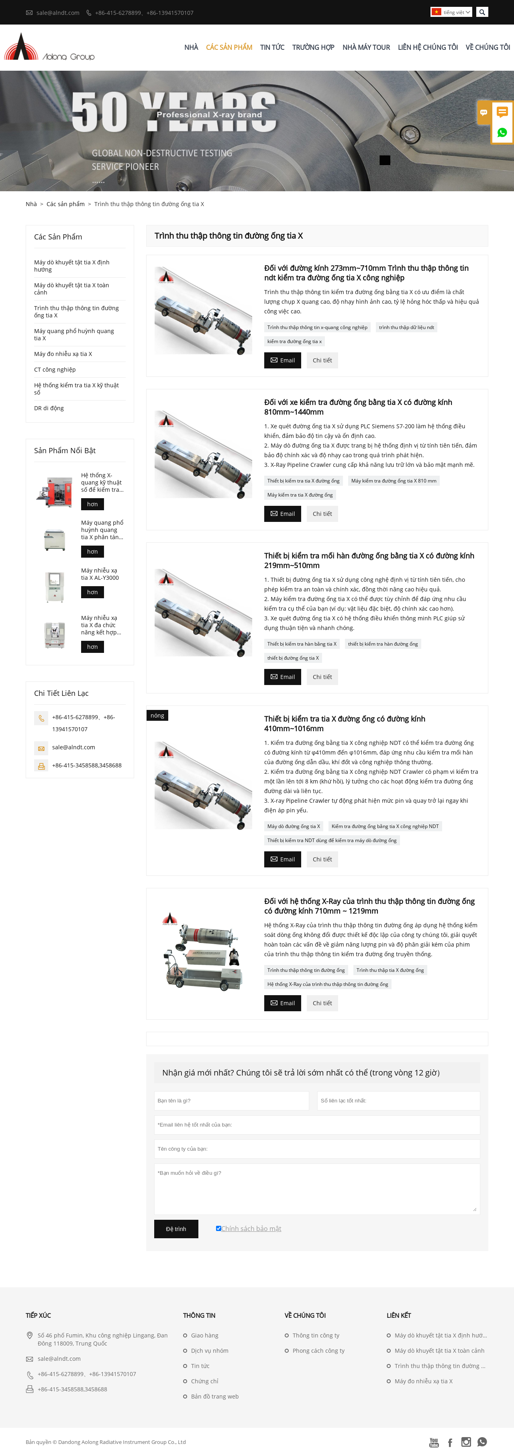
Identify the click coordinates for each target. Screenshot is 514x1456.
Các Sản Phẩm (229, 47)
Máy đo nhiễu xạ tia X (63, 354)
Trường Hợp (313, 47)
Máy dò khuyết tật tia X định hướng (72, 265)
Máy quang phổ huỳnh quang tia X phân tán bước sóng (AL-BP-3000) (102, 530)
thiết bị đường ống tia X (293, 657)
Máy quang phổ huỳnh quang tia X (74, 334)
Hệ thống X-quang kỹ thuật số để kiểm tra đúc (101, 482)
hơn (92, 504)
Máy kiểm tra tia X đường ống (300, 494)
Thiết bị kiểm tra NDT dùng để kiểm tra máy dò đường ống (332, 840)
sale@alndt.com (58, 12)
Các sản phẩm (66, 204)
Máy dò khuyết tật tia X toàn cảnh (71, 288)
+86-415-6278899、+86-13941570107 (144, 12)
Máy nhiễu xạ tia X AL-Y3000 (100, 574)
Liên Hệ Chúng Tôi (428, 47)
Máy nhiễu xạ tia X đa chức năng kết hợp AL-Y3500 (99, 625)
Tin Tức (272, 47)
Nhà (191, 47)
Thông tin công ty (316, 1335)
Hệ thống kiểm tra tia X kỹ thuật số (76, 388)
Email (282, 359)
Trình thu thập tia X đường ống (390, 970)
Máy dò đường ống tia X (293, 826)
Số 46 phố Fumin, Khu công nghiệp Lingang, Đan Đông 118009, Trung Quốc (103, 1339)
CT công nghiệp (55, 369)
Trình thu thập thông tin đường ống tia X (76, 311)
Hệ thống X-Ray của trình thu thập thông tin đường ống (327, 984)
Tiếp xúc (38, 1315)
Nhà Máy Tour (366, 47)
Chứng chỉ (204, 1381)
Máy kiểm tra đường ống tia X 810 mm (393, 480)
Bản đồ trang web (215, 1396)
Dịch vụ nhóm (209, 1350)
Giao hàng (204, 1335)
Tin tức (200, 1366)
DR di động (49, 408)
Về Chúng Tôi (488, 47)
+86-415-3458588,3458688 (87, 765)
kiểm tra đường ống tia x (294, 341)
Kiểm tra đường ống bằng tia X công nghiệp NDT (385, 826)
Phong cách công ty (319, 1350)
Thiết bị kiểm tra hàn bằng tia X (302, 643)
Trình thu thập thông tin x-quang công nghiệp (317, 327)
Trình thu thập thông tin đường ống (306, 970)
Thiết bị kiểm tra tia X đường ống (303, 480)
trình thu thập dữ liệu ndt (406, 327)
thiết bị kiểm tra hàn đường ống (383, 643)
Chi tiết (322, 360)
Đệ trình (176, 1229)
